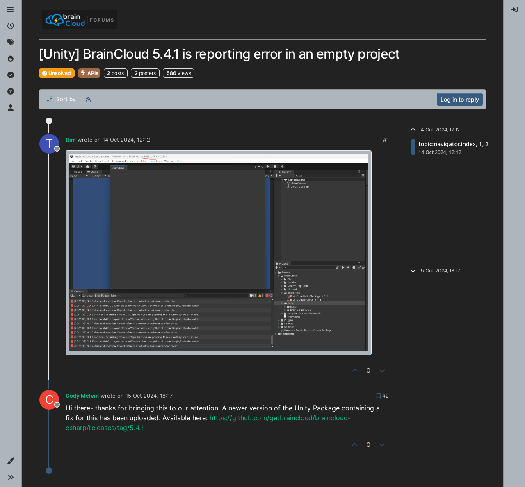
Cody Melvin (82, 395)
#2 (385, 395)
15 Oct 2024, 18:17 (149, 395)
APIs (89, 73)
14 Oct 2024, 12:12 (126, 139)
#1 (386, 139)
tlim (71, 139)
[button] (10, 460)
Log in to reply (460, 99)
